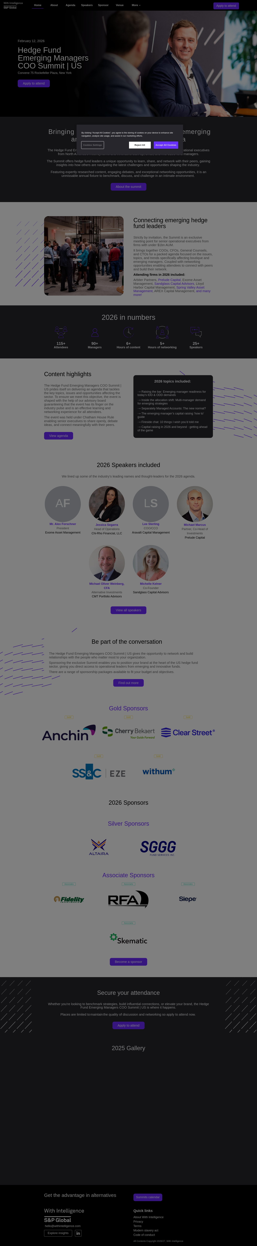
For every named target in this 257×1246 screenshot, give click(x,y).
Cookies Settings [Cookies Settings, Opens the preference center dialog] (92, 145)
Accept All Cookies (166, 145)
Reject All (140, 145)
